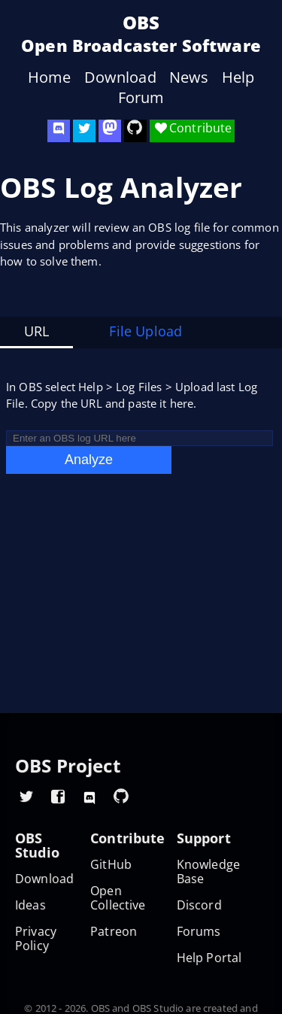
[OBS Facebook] (58, 796)
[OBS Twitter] (84, 131)
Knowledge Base (208, 872)
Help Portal (209, 958)
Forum (141, 98)
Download (120, 77)
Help (238, 77)
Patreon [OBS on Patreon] (113, 931)
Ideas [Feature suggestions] (30, 905)
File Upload (145, 331)
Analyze (89, 459)
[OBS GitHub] (121, 796)
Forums (199, 931)
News (189, 77)
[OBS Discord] (58, 131)
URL (36, 331)
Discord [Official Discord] (199, 905)
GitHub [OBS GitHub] (111, 865)
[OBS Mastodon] (110, 131)
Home (49, 77)
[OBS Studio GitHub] (135, 131)
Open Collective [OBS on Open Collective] (118, 898)
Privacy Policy (35, 938)
